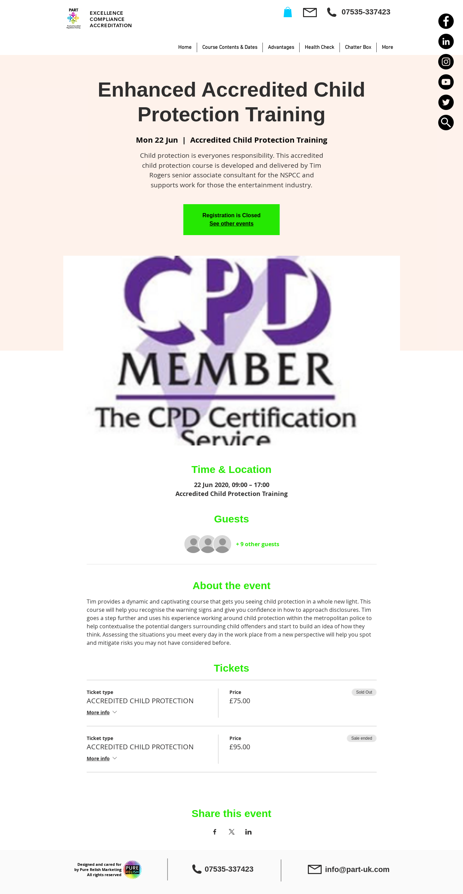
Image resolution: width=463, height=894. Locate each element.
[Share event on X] (231, 832)
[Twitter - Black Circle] (446, 102)
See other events (231, 224)
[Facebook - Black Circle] (446, 21)
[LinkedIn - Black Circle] (446, 41)
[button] (446, 122)
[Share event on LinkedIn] (248, 832)
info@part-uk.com (357, 869)
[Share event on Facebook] (215, 832)
